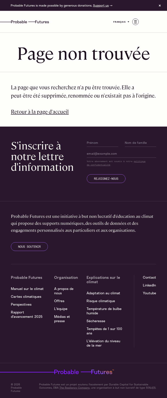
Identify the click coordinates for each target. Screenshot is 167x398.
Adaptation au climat (103, 293)
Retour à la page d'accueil (40, 111)
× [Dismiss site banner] (160, 5)
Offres (59, 301)
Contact (149, 277)
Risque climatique (101, 301)
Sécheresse (96, 321)
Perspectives (21, 304)
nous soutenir (29, 246)
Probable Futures (64, 372)
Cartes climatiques (26, 296)
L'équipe (60, 309)
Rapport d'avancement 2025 (26, 314)
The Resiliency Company (74, 387)
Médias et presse (62, 318)
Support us (101, 5)
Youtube (149, 293)
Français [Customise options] (121, 21)
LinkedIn (149, 285)
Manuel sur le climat (27, 288)
